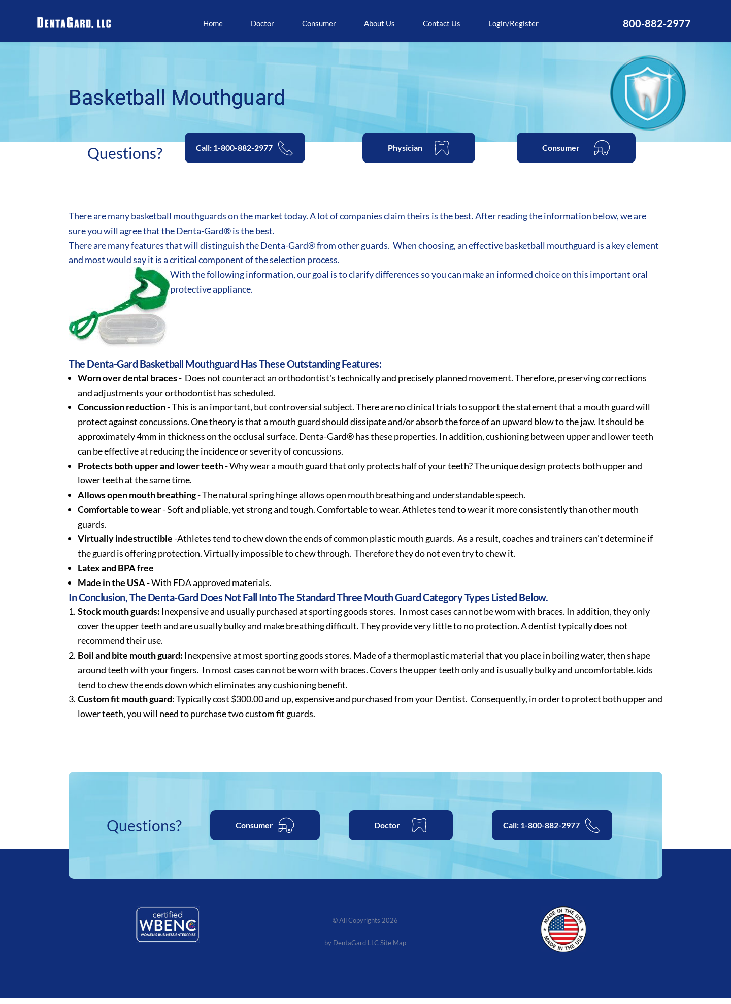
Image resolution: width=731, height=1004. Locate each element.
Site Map (395, 948)
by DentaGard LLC (350, 948)
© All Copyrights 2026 (365, 926)
